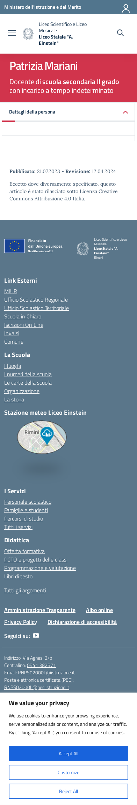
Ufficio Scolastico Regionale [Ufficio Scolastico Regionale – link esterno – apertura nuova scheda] (36, 299)
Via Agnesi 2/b (37, 657)
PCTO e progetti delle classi (35, 559)
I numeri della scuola (28, 374)
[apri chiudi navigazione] (12, 33)
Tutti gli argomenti (25, 590)
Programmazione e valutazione (40, 568)
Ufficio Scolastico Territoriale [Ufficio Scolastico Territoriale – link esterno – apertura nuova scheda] (36, 308)
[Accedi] (126, 7)
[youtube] (36, 636)
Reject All (68, 791)
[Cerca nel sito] (120, 33)
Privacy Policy (20, 622)
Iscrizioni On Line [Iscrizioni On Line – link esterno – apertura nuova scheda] (23, 325)
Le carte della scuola (28, 382)
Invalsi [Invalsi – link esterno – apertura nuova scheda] (11, 333)
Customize (68, 772)
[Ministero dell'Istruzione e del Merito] (42, 7)
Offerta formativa (24, 551)
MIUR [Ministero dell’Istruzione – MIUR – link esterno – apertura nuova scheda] (10, 291)
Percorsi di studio (23, 518)
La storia (14, 399)
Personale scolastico (27, 501)
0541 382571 (41, 665)
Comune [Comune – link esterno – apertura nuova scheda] (13, 341)
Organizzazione (21, 391)
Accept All (68, 753)
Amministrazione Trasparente (39, 610)
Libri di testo (18, 576)
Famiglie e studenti (26, 510)
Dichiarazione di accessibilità (82, 622)
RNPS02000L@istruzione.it (46, 672)
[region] (68, 749)
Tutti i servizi (18, 527)
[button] (68, 112)
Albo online (99, 610)
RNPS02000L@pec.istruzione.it (36, 687)
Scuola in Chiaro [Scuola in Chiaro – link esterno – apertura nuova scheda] (22, 316)
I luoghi (12, 366)
